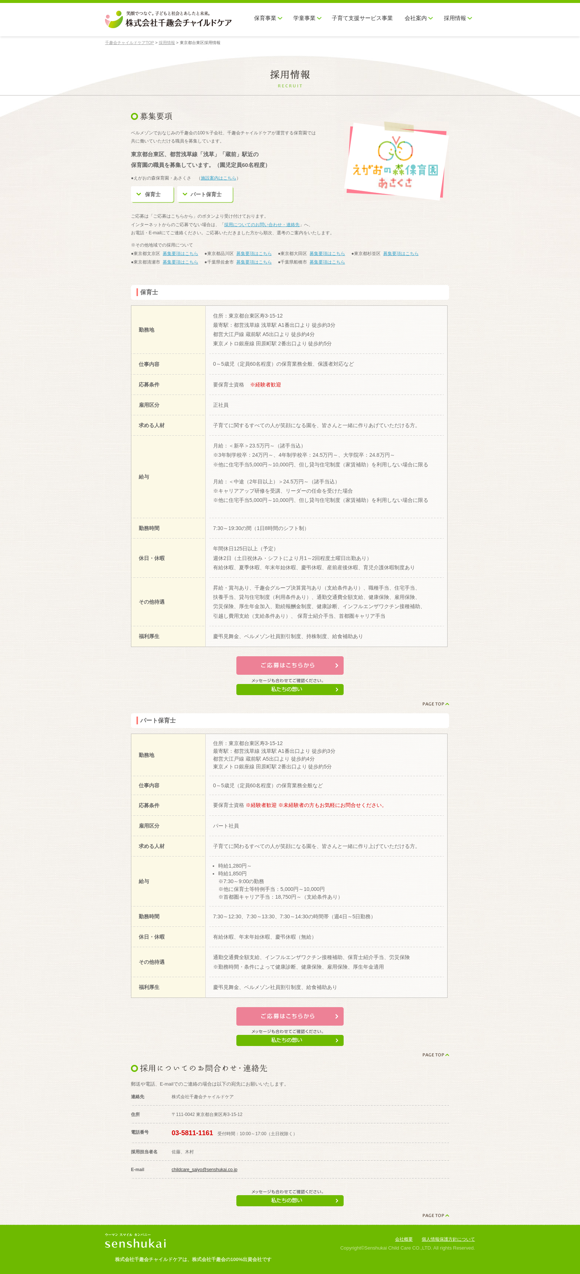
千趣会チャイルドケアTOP (129, 42)
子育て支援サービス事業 (362, 18)
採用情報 (455, 18)
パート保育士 (206, 194)
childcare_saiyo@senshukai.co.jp (204, 1169)
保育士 (153, 194)
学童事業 (304, 18)
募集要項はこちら (180, 253)
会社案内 (416, 18)
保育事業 (265, 18)
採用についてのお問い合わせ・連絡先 (262, 224)
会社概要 (404, 1239)
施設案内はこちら (218, 178)
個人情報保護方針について (448, 1239)
